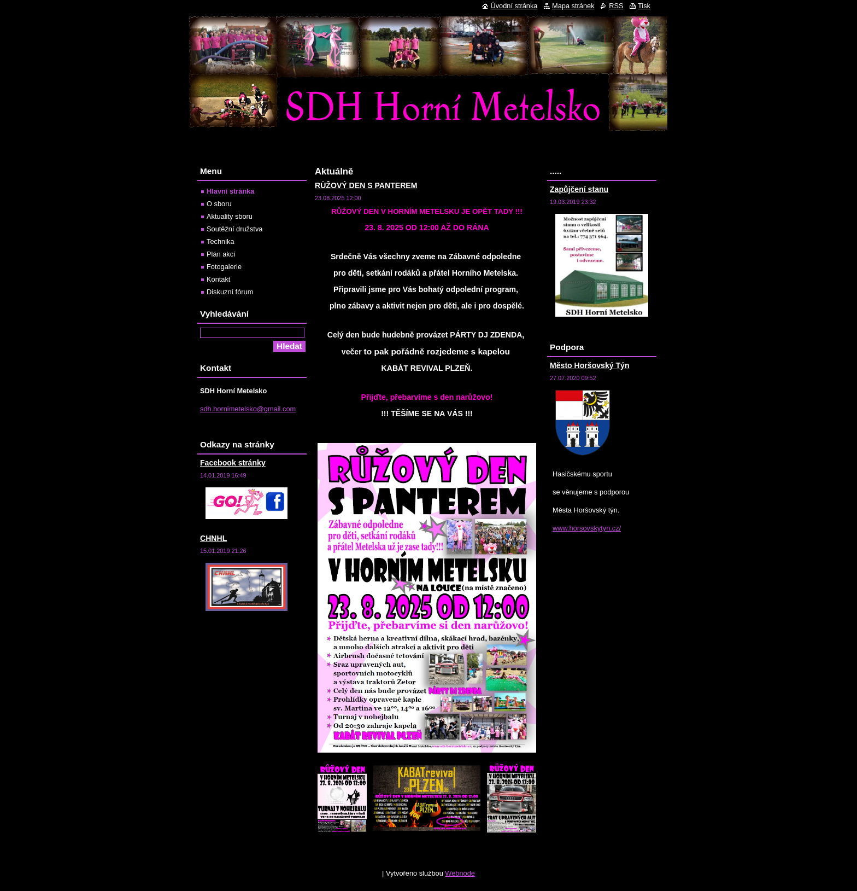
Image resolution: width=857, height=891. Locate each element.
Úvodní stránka (513, 6)
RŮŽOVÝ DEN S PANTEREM (366, 185)
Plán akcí (221, 254)
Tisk (644, 6)
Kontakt (218, 279)
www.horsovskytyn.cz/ (587, 528)
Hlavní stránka (231, 191)
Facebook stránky (233, 462)
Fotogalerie (224, 267)
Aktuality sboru (230, 216)
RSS (616, 6)
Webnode (460, 873)
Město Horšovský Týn (590, 365)
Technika (220, 241)
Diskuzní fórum (230, 292)
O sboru (219, 204)
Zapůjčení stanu (579, 189)
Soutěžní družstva (234, 229)
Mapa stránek (573, 6)
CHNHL (213, 538)
